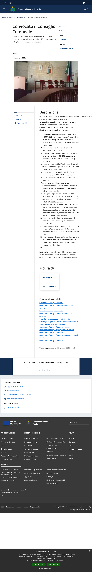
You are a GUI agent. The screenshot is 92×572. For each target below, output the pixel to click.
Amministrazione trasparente (56, 469)
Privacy (19, 507)
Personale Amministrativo (9, 456)
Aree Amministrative (8, 442)
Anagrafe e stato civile (31, 438)
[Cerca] (88, 9)
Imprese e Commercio (31, 449)
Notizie (71, 438)
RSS (2, 507)
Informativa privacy (52, 473)
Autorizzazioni (51, 458)
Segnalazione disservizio (32, 473)
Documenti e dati (6, 459)
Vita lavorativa (28, 445)
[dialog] (46, 560)
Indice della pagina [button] (20, 109)
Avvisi (71, 445)
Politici (3, 452)
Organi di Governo (7, 438)
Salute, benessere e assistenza (56, 455)
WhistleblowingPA (52, 483)
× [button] (90, 551)
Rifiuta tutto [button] (53, 564)
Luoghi (71, 455)
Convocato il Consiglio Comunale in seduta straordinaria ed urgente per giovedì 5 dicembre (56, 328)
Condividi (63, 27)
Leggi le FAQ (28, 476)
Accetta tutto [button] (38, 564)
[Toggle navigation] (4, 9)
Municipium (74, 509)
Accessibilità (10, 507)
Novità (11, 17)
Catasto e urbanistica (31, 456)
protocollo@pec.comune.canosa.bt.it (13, 490)
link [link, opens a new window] (64, 560)
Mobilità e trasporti (30, 459)
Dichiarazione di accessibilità (55, 480)
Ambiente (49, 451)
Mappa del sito (35, 507)
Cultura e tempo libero (31, 442)
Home (4, 17)
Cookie (26, 507)
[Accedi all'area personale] (83, 3)
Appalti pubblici (29, 452)
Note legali (49, 476)
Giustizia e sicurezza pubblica (55, 442)
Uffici (3, 445)
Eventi (71, 458)
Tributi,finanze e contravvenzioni (51, 446)
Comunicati (19, 17)
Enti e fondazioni (6, 449)
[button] (46, 569)
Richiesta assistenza (30, 480)
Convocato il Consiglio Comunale (51, 302)
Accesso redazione (85, 509)
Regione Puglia (8, 3)
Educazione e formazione (54, 438)
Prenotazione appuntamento (33, 469)
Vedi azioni (63, 31)
